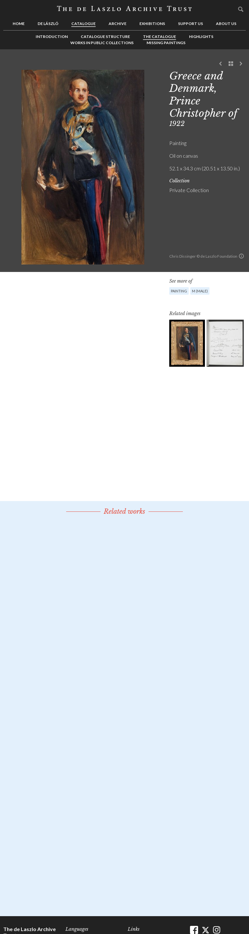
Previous (221, 64)
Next (241, 64)
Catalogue (83, 23)
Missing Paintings (166, 42)
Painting (179, 291)
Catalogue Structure (105, 36)
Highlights (201, 36)
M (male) (200, 291)
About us (226, 23)
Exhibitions (152, 23)
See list (231, 64)
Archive (117, 23)
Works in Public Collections (102, 42)
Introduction (52, 36)
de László (48, 23)
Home (19, 23)
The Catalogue (159, 36)
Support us (190, 23)
